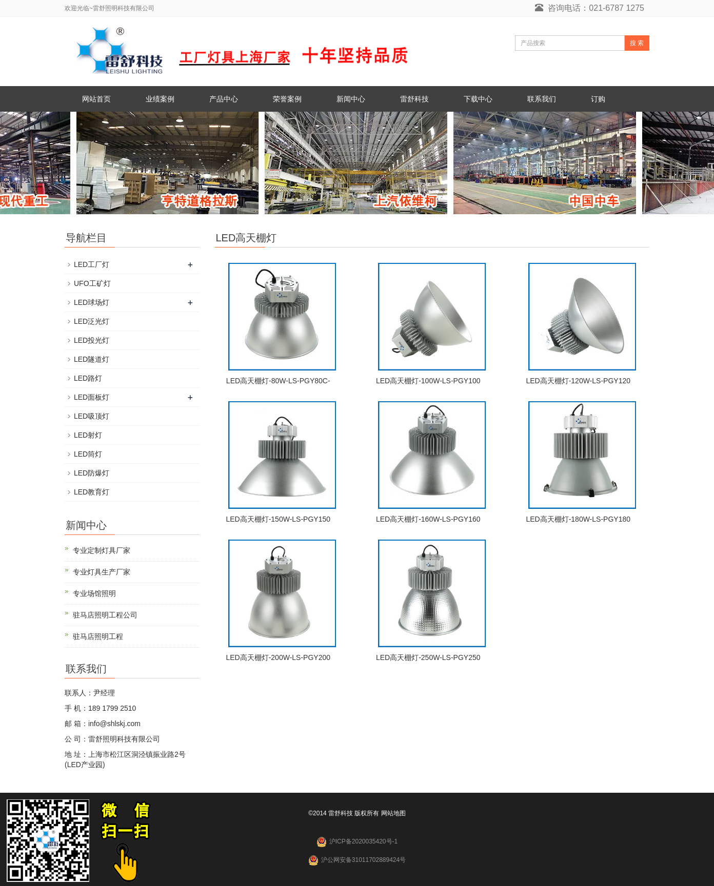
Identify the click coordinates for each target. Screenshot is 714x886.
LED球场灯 (91, 302)
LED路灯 (88, 378)
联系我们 (541, 99)
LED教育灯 (91, 492)
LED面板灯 (91, 397)
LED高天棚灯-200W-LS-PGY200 (278, 657)
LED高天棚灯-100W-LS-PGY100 (428, 381)
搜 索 (637, 43)
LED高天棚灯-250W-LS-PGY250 (428, 657)
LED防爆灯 (91, 473)
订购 (598, 99)
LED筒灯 (88, 454)
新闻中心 (350, 99)
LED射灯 (88, 435)
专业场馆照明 (94, 593)
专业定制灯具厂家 (101, 550)
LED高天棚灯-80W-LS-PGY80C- (278, 381)
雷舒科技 (414, 99)
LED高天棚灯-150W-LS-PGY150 (278, 519)
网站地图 (393, 813)
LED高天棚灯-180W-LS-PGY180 (578, 519)
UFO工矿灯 (92, 283)
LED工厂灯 (91, 264)
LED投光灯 (91, 340)
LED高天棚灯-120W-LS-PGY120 (578, 381)
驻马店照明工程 (98, 636)
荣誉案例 (287, 99)
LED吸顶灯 (91, 416)
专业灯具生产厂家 (101, 572)
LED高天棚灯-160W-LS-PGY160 (428, 519)
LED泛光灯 (91, 321)
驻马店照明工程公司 (105, 615)
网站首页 (96, 99)
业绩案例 (160, 99)
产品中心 (223, 99)
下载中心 (478, 99)
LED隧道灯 (91, 359)
